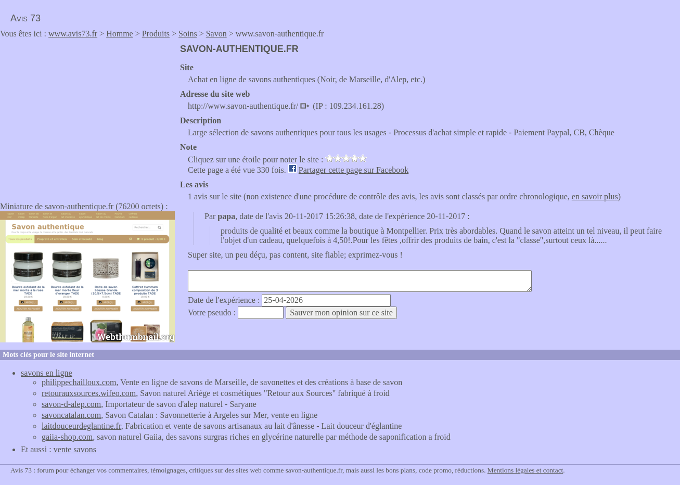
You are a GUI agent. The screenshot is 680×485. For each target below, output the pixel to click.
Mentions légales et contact (525, 470)
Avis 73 (25, 18)
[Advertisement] (87, 116)
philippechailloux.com (79, 382)
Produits (156, 33)
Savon (216, 33)
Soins (187, 33)
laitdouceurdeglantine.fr (81, 426)
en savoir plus (595, 196)
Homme (119, 33)
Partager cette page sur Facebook (353, 169)
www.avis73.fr (72, 33)
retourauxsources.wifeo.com (89, 393)
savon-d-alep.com (71, 404)
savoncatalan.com (71, 415)
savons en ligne (46, 372)
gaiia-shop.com (67, 436)
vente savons (75, 449)
